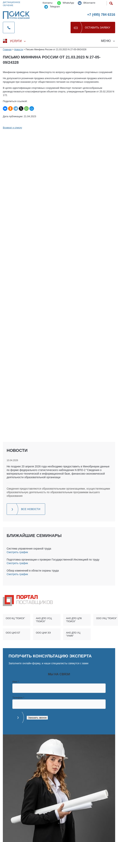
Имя (15, 681)
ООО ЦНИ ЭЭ (43, 632)
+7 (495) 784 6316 (101, 15)
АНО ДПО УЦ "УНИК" (73, 634)
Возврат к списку (12, 127)
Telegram (52, 7)
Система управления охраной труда (29, 548)
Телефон (18, 697)
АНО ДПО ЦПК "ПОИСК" (74, 620)
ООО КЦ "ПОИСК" (15, 618)
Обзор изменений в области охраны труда (33, 570)
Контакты (48, 3)
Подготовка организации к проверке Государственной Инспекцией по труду (53, 559)
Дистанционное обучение (11, 3)
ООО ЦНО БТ (13, 632)
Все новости (30, 509)
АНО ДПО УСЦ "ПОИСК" (44, 620)
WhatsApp (65, 3)
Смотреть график (17, 552)
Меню (106, 40)
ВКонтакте (86, 3)
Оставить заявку (97, 27)
